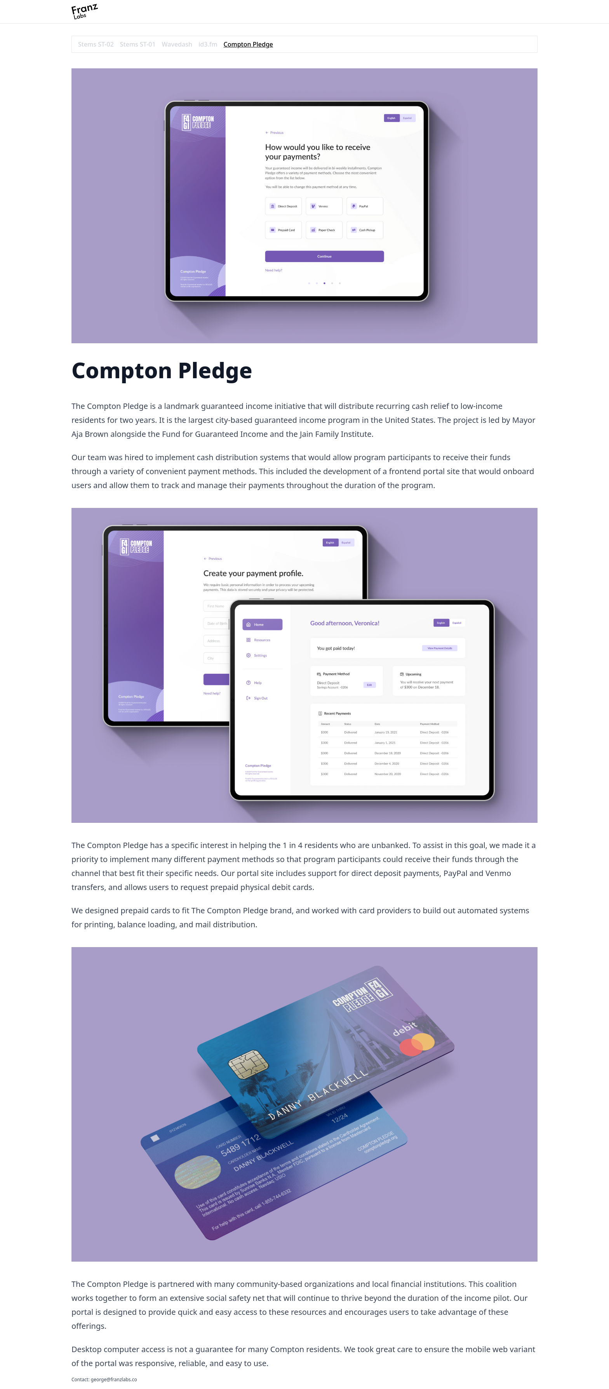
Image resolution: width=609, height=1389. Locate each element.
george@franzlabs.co (114, 1379)
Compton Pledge (248, 44)
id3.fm (208, 44)
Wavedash (177, 44)
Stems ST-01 (138, 44)
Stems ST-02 (96, 44)
